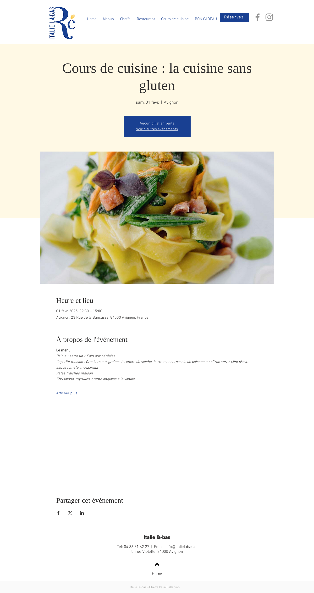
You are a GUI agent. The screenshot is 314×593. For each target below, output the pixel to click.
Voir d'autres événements (157, 129)
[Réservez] (234, 17)
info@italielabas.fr (181, 547)
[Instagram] (269, 17)
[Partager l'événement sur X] (70, 513)
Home (157, 574)
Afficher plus (66, 393)
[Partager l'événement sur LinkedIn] (82, 513)
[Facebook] (258, 17)
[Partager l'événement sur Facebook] (58, 513)
